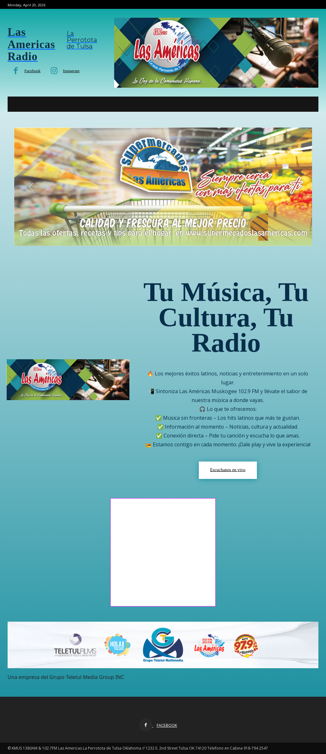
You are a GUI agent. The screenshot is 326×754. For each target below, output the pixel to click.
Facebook (32, 70)
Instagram (71, 70)
